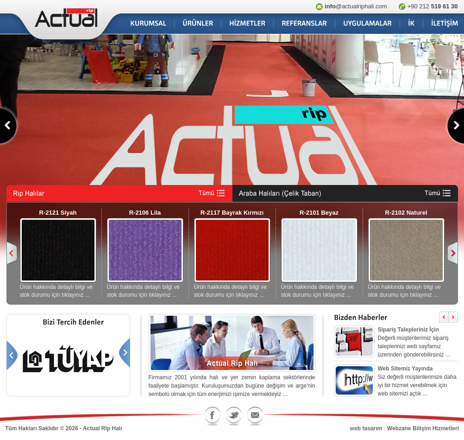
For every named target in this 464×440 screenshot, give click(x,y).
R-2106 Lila (145, 212)
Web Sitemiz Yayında (405, 368)
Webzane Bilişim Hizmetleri (423, 428)
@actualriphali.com (356, 6)
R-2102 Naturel (406, 212)
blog (129, 428)
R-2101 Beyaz (319, 212)
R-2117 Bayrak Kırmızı (232, 212)
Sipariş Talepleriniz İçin (408, 329)
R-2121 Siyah (58, 212)
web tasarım (366, 428)
